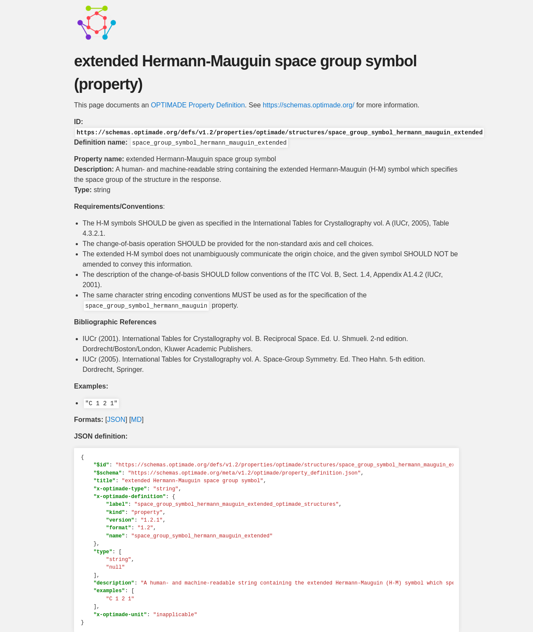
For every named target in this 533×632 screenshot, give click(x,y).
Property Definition (217, 105)
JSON (116, 419)
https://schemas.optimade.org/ (308, 105)
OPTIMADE (169, 105)
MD (136, 419)
